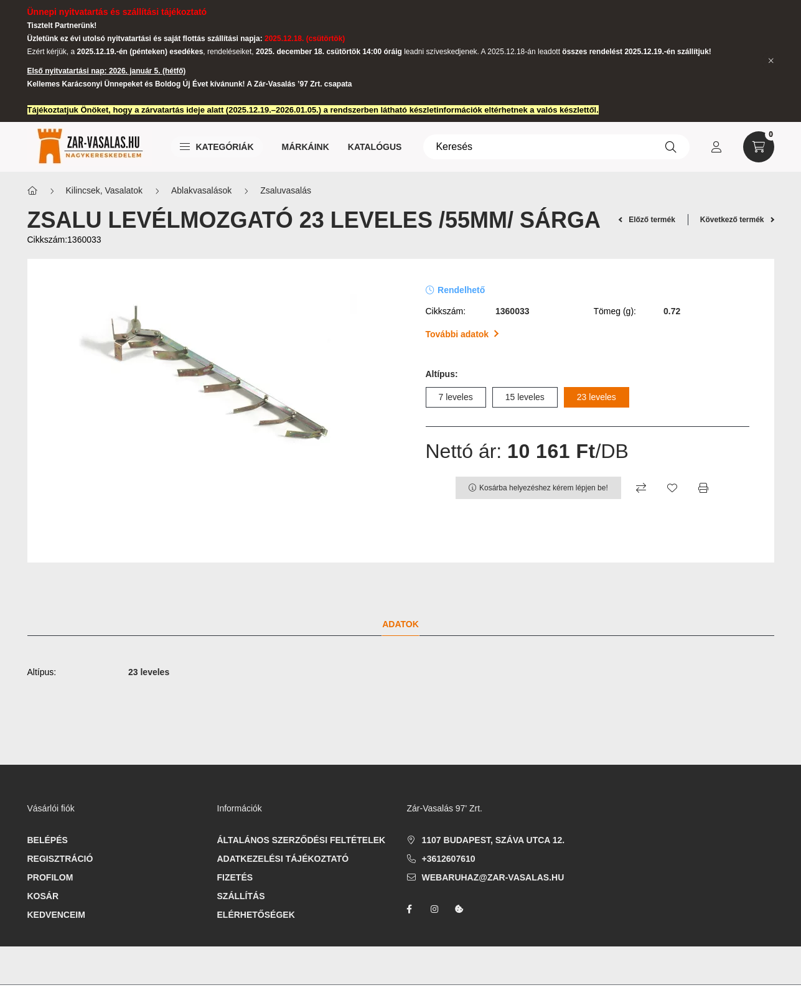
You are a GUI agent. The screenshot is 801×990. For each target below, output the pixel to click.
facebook (409, 909)
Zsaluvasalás (285, 190)
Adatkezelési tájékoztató (283, 859)
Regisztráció (60, 859)
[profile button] (716, 146)
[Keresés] (556, 146)
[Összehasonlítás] (641, 487)
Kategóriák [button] (217, 147)
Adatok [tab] (400, 624)
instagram (434, 909)
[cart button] (758, 146)
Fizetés (235, 877)
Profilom (50, 877)
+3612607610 (448, 859)
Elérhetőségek (256, 915)
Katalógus (375, 147)
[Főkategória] (32, 190)
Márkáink (305, 147)
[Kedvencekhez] (672, 487)
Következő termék (737, 219)
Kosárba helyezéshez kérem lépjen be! (543, 487)
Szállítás (241, 896)
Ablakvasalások (201, 190)
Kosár (43, 896)
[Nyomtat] (703, 487)
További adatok (462, 334)
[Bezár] (771, 61)
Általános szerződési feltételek (301, 840)
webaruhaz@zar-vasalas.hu (493, 877)
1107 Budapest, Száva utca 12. (493, 840)
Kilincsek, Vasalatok (104, 190)
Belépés (47, 840)
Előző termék (647, 219)
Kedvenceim (56, 915)
